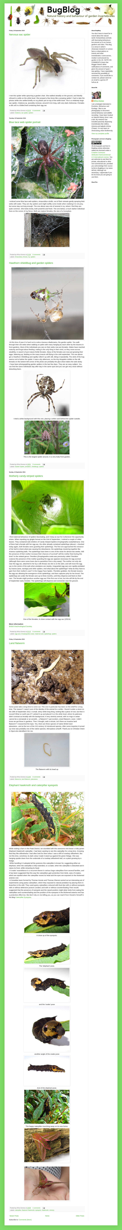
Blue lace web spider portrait (24, 122)
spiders (31, 113)
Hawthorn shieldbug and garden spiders (31, 263)
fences (25, 257)
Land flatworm (17, 643)
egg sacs (18, 634)
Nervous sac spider (19, 34)
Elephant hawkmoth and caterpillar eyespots (33, 785)
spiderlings (47, 634)
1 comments (36, 1208)
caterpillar (18, 1210)
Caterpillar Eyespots (23, 897)
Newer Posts (14, 1216)
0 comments (36, 110)
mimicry (51, 1210)
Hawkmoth (45, 1210)
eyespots (38, 1210)
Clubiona (18, 113)
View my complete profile (100, 133)
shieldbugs (35, 466)
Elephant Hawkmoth (28, 1210)
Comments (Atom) (25, 1220)
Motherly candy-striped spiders (26, 476)
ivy (29, 257)
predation (28, 466)
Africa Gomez (99, 101)
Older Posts (80, 1216)
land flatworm (26, 779)
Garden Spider (19, 466)
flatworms (18, 779)
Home (47, 1216)
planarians (34, 779)
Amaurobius (18, 257)
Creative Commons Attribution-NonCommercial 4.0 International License (101, 155)
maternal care (39, 634)
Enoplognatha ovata (27, 634)
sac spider (24, 113)
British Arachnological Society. (20, 626)
